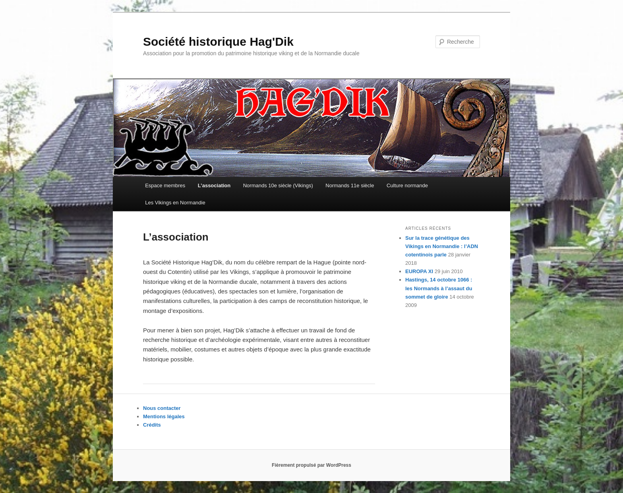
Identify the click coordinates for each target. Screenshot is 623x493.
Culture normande (407, 185)
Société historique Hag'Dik (218, 41)
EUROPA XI (419, 271)
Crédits (152, 425)
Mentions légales (164, 416)
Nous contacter (162, 408)
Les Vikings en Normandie (175, 203)
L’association (214, 185)
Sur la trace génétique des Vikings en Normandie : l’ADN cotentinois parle (441, 246)
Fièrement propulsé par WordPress (311, 465)
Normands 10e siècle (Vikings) (278, 185)
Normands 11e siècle (349, 185)
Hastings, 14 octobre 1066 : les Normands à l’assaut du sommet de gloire (438, 288)
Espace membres (165, 185)
